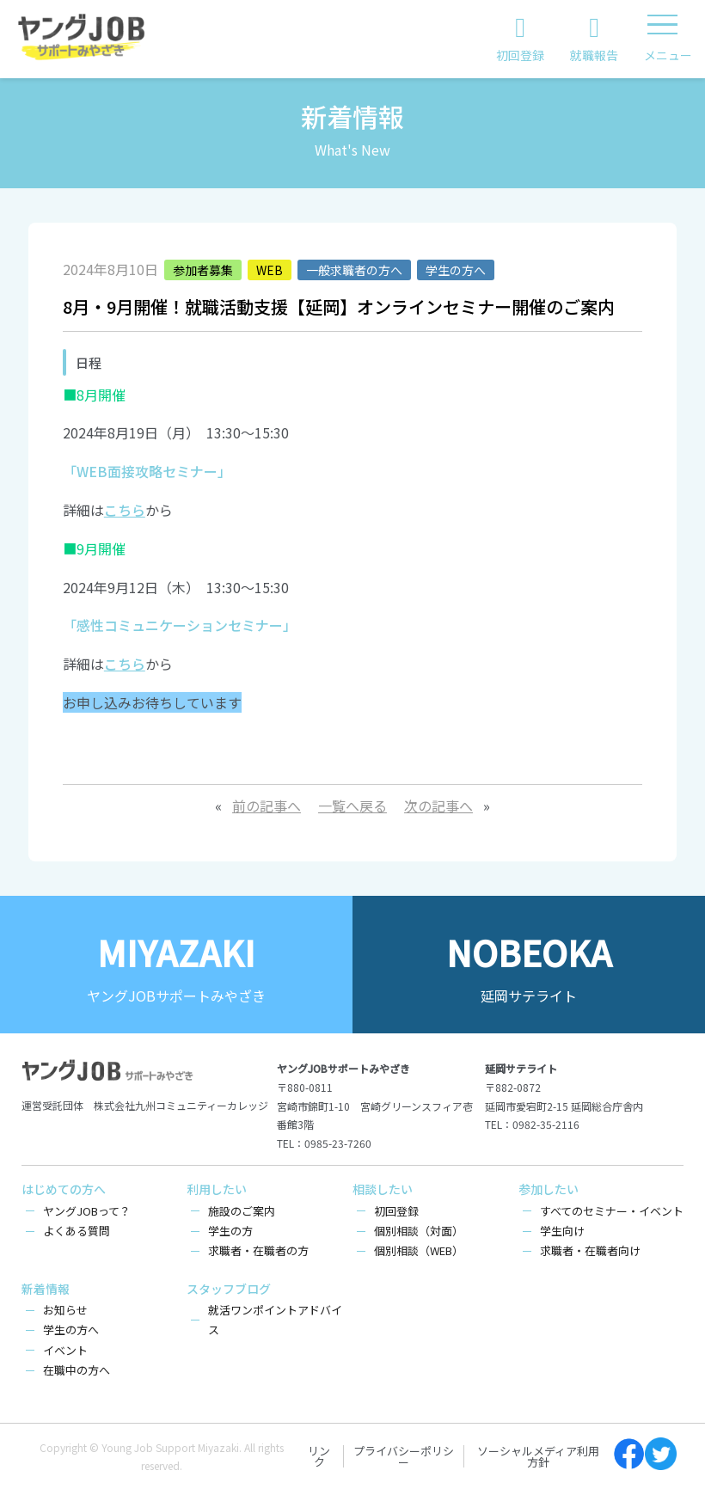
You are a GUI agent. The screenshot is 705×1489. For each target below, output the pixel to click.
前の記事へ (266, 805)
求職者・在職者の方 (258, 1250)
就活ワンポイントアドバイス (275, 1320)
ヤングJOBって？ (87, 1211)
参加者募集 (203, 270)
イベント (65, 1350)
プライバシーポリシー (403, 1456)
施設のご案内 (241, 1211)
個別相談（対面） (418, 1230)
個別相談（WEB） (418, 1250)
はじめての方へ (63, 1189)
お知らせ (65, 1310)
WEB (269, 270)
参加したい (548, 1189)
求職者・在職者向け (590, 1250)
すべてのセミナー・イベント (612, 1211)
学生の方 (230, 1230)
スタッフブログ (229, 1288)
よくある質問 (76, 1230)
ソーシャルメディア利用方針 (538, 1456)
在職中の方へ (76, 1370)
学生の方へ (456, 270)
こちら (124, 509)
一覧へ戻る (352, 805)
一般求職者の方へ (354, 270)
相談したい (382, 1189)
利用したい (217, 1189)
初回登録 (396, 1211)
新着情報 (45, 1288)
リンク (319, 1456)
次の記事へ (438, 805)
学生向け (562, 1230)
